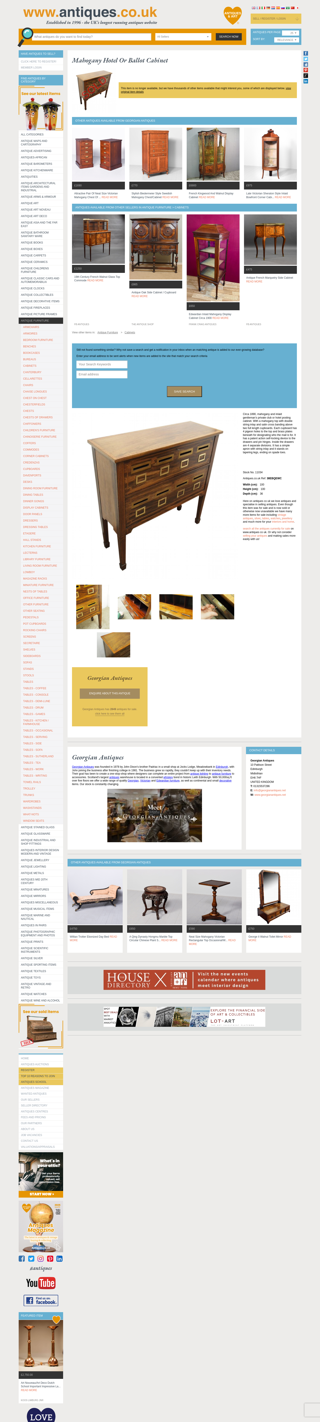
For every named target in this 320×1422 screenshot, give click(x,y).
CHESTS (28, 411)
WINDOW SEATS (33, 820)
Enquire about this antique (109, 693)
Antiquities (29, 176)
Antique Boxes (32, 249)
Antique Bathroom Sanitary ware (35, 234)
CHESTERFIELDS (34, 404)
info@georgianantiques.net (270, 790)
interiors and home (283, 521)
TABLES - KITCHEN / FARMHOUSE (36, 722)
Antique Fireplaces (35, 307)
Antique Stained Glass (37, 827)
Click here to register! (38, 61)
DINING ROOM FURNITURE (40, 488)
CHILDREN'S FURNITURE (39, 430)
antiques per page (267, 32)
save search (184, 391)
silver (257, 518)
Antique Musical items (37, 908)
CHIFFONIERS (32, 423)
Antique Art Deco (34, 216)
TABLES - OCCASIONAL (38, 730)
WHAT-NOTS (31, 814)
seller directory (34, 1105)
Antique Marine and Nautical (35, 917)
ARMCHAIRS (31, 327)
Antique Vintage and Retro (36, 986)
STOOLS (28, 675)
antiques (114, 777)
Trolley (29, 788)
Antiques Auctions (35, 1064)
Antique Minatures (35, 889)
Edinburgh (222, 766)
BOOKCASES (31, 352)
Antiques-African (34, 157)
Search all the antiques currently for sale (266, 528)
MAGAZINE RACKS (35, 578)
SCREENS (29, 636)
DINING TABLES (33, 494)
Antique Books (32, 242)
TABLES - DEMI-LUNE (36, 701)
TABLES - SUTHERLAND (38, 756)
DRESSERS (30, 520)
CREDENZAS (31, 462)
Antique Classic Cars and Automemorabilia (40, 280)
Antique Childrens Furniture (35, 270)
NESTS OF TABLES (35, 591)
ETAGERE (29, 533)
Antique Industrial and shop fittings (38, 842)
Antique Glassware (35, 833)
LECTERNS (30, 552)
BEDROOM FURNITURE (38, 340)
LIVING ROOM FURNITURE (40, 565)
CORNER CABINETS (36, 456)
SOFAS (27, 662)
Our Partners (31, 1123)
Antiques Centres (34, 1111)
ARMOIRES (30, 333)
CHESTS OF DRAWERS (38, 417)
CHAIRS (28, 385)
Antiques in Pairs (33, 925)
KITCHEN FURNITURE (37, 546)
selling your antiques (255, 535)
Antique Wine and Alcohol (40, 1000)
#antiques (41, 1268)
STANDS (28, 669)
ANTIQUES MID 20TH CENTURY (34, 881)
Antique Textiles (33, 971)
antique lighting (199, 773)
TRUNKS (28, 795)
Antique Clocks (32, 288)
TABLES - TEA (32, 762)
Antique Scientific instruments (34, 950)
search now (228, 36)
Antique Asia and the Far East (39, 224)
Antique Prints (32, 941)
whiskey (168, 777)
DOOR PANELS (32, 514)
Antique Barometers (36, 163)
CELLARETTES (32, 378)
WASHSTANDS (32, 808)
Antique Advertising (36, 151)
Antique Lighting (33, 866)
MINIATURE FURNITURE (38, 585)
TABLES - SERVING (35, 737)
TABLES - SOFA (33, 749)
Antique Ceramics (34, 262)
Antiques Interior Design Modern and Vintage (40, 852)
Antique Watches (33, 994)
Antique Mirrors (33, 896)
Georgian (133, 780)
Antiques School (33, 1082)
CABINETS (29, 365)
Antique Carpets (33, 255)
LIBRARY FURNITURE (37, 559)
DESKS (27, 481)
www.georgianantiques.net (270, 794)
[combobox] (183, 36)
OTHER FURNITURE (36, 604)
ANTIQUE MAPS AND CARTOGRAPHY (34, 142)
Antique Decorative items (40, 301)
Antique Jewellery (35, 860)
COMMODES (31, 449)
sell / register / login (269, 18)
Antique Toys (31, 977)
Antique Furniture (35, 320)
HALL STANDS (32, 540)
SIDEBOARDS (32, 656)
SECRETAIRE (31, 643)
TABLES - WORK (33, 769)
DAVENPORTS (32, 475)
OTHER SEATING (34, 610)
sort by (258, 39)
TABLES (28, 681)
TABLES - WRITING (35, 775)
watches (275, 518)
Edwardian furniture (168, 780)
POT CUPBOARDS (34, 623)
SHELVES (29, 649)
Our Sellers (30, 1099)
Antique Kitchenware (37, 170)
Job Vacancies (31, 1135)
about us (27, 1129)
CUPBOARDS (31, 469)
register (27, 1070)
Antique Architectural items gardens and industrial (38, 187)
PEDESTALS (31, 617)
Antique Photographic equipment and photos (38, 933)
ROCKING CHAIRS (34, 630)
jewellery (287, 518)
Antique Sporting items (38, 964)
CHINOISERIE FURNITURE (40, 436)
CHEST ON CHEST (35, 398)
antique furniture (221, 773)
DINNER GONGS (33, 501)
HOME (25, 1058)
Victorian (145, 780)
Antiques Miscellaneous (39, 902)
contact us (29, 1140)
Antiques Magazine (35, 1088)
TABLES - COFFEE (34, 688)
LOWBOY (29, 572)
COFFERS (29, 443)
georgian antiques (109, 678)
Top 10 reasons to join (38, 1076)
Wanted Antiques (34, 1093)
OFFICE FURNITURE (36, 598)
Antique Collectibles (37, 294)
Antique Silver (32, 958)
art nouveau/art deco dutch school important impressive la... (41, 1386)
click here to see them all (109, 713)
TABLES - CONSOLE (35, 694)
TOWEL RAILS (32, 782)
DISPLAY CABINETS (35, 507)
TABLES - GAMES (34, 714)
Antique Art (30, 203)
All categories (32, 134)
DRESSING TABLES (35, 527)
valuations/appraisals (38, 1146)
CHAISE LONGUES (35, 391)
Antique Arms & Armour (38, 196)
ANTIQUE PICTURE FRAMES (39, 314)
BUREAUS (29, 359)
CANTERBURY (32, 372)
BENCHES (29, 346)
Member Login (31, 67)
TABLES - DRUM (33, 707)
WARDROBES (31, 801)
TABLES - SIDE (32, 743)
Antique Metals (32, 873)
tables (265, 518)
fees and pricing (33, 1117)
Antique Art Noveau (36, 209)
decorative (225, 780)
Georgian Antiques (83, 766)
